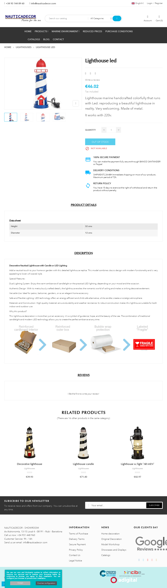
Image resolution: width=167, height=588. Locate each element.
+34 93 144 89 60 (15, 3)
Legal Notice (75, 560)
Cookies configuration (46, 583)
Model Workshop (110, 544)
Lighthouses (29, 468)
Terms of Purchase (78, 533)
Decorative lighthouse (29, 464)
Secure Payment (77, 544)
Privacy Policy (76, 549)
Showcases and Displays (113, 549)
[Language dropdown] (138, 3)
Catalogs (105, 555)
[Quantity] (111, 130)
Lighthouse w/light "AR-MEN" (137, 464)
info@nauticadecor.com (43, 3)
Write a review (92, 79)
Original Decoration (111, 539)
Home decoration (110, 533)
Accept (20, 583)
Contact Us (74, 555)
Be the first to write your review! (83, 394)
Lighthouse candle (83, 464)
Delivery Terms (76, 539)
